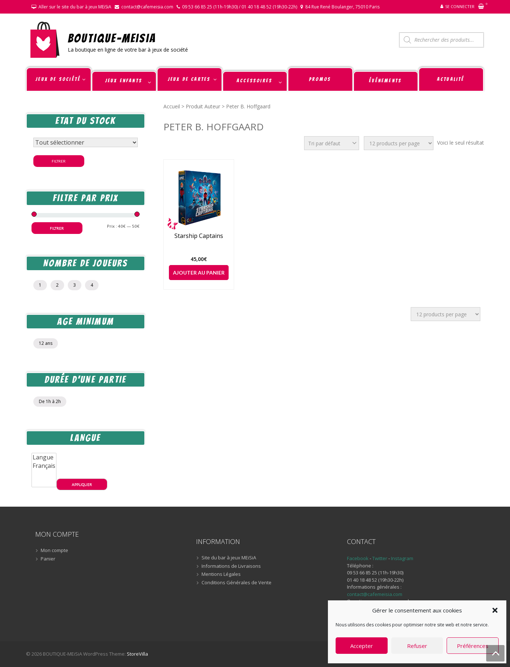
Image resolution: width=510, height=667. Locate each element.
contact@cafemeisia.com (147, 7)
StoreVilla (137, 654)
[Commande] (331, 143)
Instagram (402, 558)
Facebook (358, 558)
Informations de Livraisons (231, 566)
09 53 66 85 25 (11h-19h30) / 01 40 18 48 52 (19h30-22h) (239, 7)
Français (44, 466)
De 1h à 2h (50, 401)
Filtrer (59, 161)
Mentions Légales (221, 574)
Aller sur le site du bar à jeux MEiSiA (74, 7)
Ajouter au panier (199, 272)
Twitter (380, 558)
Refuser (417, 645)
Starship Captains (198, 235)
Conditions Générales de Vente (236, 583)
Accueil (171, 106)
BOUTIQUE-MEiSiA (112, 38)
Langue (44, 457)
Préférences (472, 645)
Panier (48, 559)
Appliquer (82, 484)
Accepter (361, 645)
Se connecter (459, 6)
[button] (495, 610)
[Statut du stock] (85, 142)
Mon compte (54, 551)
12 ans (45, 343)
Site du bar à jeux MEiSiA (229, 558)
